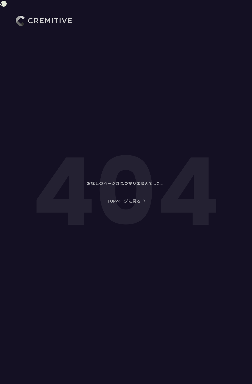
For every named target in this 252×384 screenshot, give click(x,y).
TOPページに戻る (124, 201)
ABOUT (140, 22)
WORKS (164, 22)
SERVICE (189, 22)
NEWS (212, 22)
